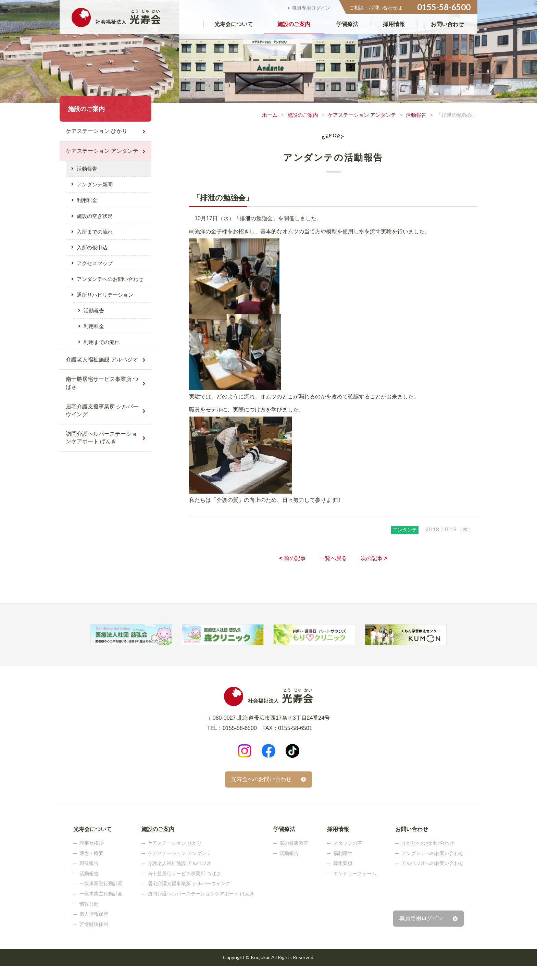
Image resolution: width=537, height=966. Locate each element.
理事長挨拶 (91, 843)
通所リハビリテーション (105, 295)
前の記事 (292, 558)
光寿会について (233, 24)
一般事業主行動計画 (101, 883)
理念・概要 (91, 853)
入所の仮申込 (92, 247)
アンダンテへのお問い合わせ (110, 279)
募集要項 (342, 863)
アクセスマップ (95, 263)
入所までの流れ (95, 232)
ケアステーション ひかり (96, 131)
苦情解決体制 (93, 924)
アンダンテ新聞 (95, 184)
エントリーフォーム (354, 873)
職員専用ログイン (311, 8)
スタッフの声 (347, 843)
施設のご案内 (293, 24)
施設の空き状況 (95, 216)
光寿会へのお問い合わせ (261, 779)
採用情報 (394, 24)
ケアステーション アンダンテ (362, 115)
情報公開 (89, 904)
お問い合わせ (447, 24)
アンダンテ (405, 529)
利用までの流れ (102, 342)
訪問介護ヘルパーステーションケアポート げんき (101, 437)
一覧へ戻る (333, 558)
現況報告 (89, 863)
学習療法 (347, 24)
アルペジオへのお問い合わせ (432, 863)
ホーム (269, 115)
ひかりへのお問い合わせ (427, 843)
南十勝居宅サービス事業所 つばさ (102, 382)
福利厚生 (342, 853)
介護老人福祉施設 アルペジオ (102, 359)
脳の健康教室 (293, 843)
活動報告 (416, 115)
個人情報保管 (93, 914)
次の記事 (374, 558)
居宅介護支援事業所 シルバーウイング (102, 410)
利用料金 (87, 200)
